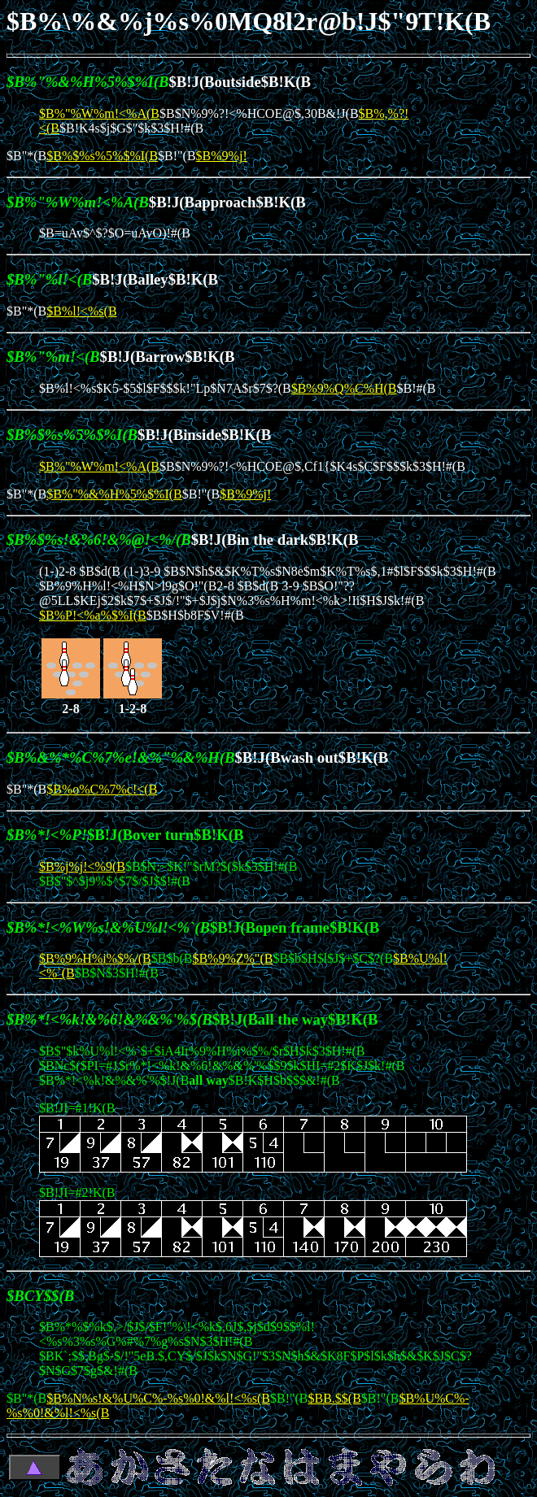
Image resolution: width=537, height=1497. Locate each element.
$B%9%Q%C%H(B (344, 388)
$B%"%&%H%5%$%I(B (114, 494)
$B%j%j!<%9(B (82, 866)
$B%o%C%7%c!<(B (101, 789)
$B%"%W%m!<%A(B (99, 113)
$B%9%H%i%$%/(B (95, 958)
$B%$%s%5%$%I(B (102, 156)
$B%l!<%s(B (81, 311)
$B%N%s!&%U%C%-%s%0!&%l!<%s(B (158, 1398)
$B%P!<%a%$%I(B (92, 615)
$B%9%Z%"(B (232, 958)
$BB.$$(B (334, 1398)
